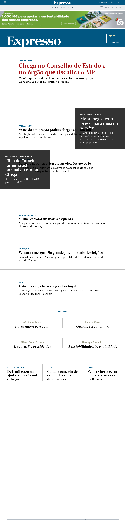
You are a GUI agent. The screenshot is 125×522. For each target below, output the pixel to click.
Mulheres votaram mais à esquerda (46, 219)
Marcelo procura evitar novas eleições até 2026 (55, 163)
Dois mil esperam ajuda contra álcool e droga (22, 375)
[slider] (6, 519)
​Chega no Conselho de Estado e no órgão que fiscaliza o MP (62, 69)
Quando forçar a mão (92, 326)
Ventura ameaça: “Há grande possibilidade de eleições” (62, 253)
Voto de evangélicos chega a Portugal (47, 286)
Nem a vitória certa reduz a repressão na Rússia (102, 375)
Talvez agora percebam (32, 326)
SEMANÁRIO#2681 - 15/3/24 (62, 7)
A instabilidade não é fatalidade (92, 346)
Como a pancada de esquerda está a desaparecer (62, 375)
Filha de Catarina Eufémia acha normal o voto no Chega (21, 167)
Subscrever (102, 2)
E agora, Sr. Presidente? (32, 346)
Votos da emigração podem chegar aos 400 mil (55, 130)
